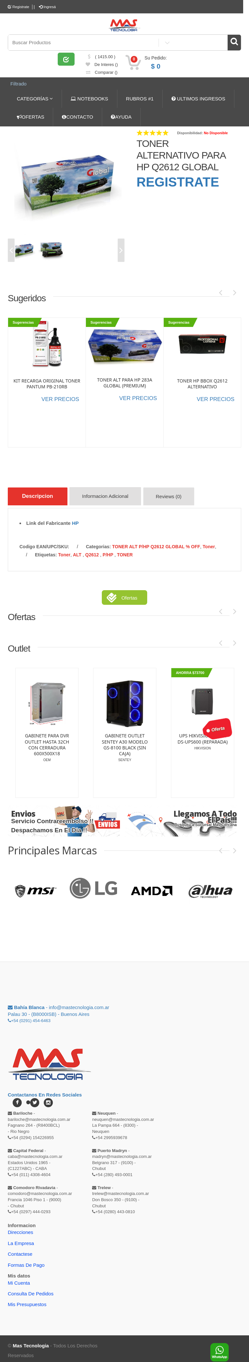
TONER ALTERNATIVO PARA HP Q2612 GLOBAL (180, 154)
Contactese (20, 1250)
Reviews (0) (175, 496)
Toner (209, 542)
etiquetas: (46, 550)
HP (75, 519)
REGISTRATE (177, 181)
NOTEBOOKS (89, 97)
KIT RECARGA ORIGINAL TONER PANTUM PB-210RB (46, 382)
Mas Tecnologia (31, 1341)
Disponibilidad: (190, 132)
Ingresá (49, 7)
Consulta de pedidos (30, 1289)
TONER (125, 550)
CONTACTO (77, 115)
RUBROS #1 (140, 97)
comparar (102, 75)
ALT (78, 550)
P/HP (108, 550)
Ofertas (129, 594)
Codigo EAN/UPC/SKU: (44, 542)
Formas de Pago (26, 1261)
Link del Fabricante (48, 519)
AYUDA (121, 115)
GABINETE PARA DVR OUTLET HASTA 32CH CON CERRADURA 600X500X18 (195, 741)
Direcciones (20, 1228)
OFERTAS (30, 115)
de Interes (102, 68)
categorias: (98, 542)
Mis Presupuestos (27, 1300)
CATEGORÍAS (35, 97)
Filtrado (16, 84)
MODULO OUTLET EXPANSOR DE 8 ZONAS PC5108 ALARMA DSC (40, 737)
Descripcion (39, 494)
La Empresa (21, 1239)
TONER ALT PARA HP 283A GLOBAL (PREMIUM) (124, 381)
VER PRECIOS (60, 398)
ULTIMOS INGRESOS (198, 97)
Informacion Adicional (111, 496)
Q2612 (92, 550)
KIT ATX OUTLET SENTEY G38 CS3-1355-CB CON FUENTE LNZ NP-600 (117, 737)
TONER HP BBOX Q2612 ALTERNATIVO (202, 382)
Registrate (19, 7)
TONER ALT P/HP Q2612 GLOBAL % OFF (156, 542)
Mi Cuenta (19, 1279)
